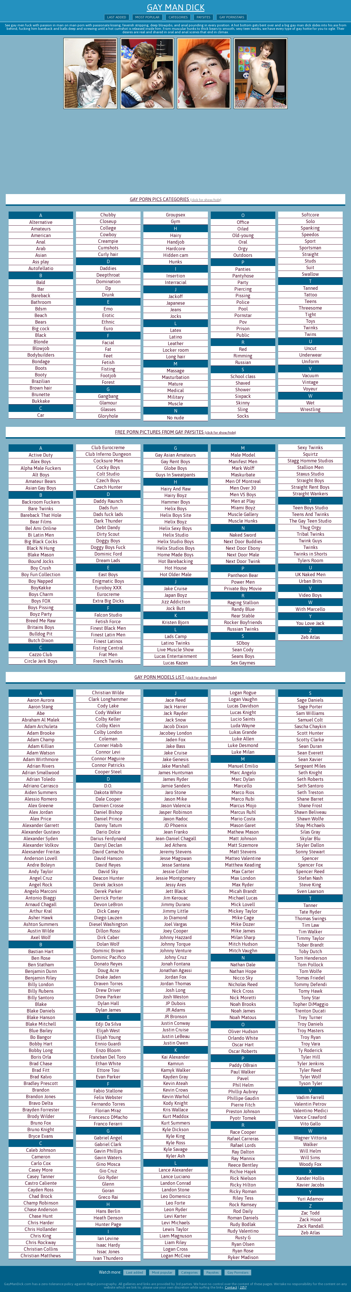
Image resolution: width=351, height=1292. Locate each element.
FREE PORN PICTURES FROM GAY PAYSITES (175, 432)
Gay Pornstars (231, 17)
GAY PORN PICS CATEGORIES (175, 199)
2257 (243, 1287)
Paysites (203, 17)
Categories (178, 17)
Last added (116, 17)
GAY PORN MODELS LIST (175, 677)
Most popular (147, 17)
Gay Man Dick (175, 7)
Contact (231, 1287)
